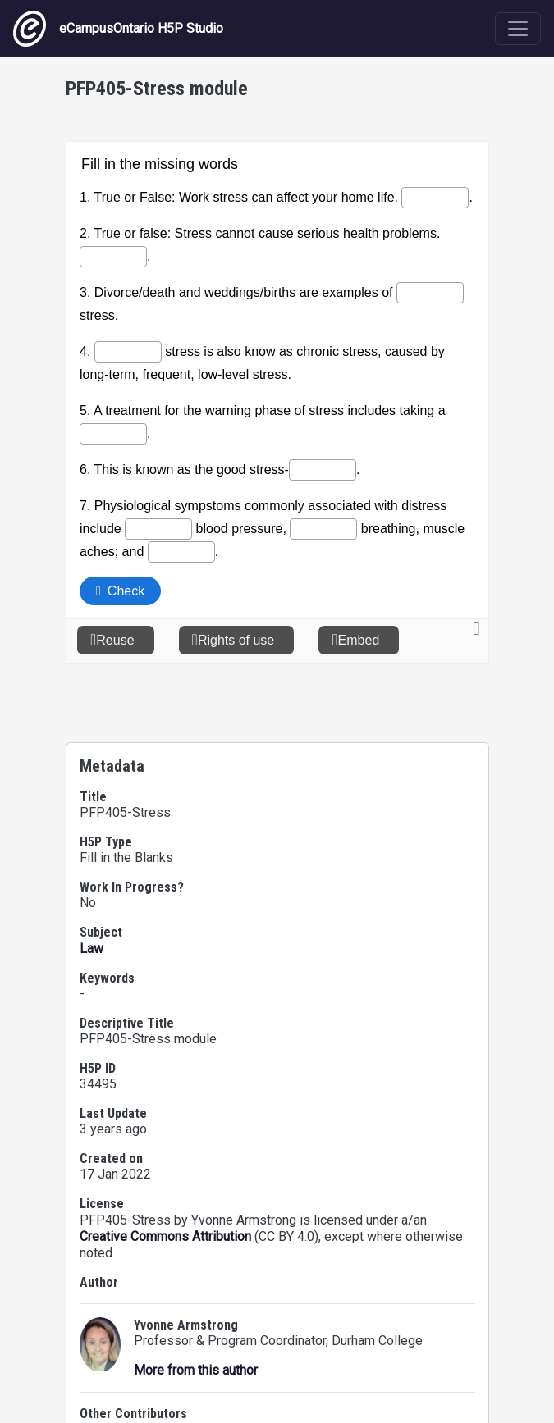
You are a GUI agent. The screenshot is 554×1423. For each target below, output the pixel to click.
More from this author (196, 1370)
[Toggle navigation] (518, 28)
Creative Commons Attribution (165, 1236)
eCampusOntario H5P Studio (118, 29)
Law (91, 948)
